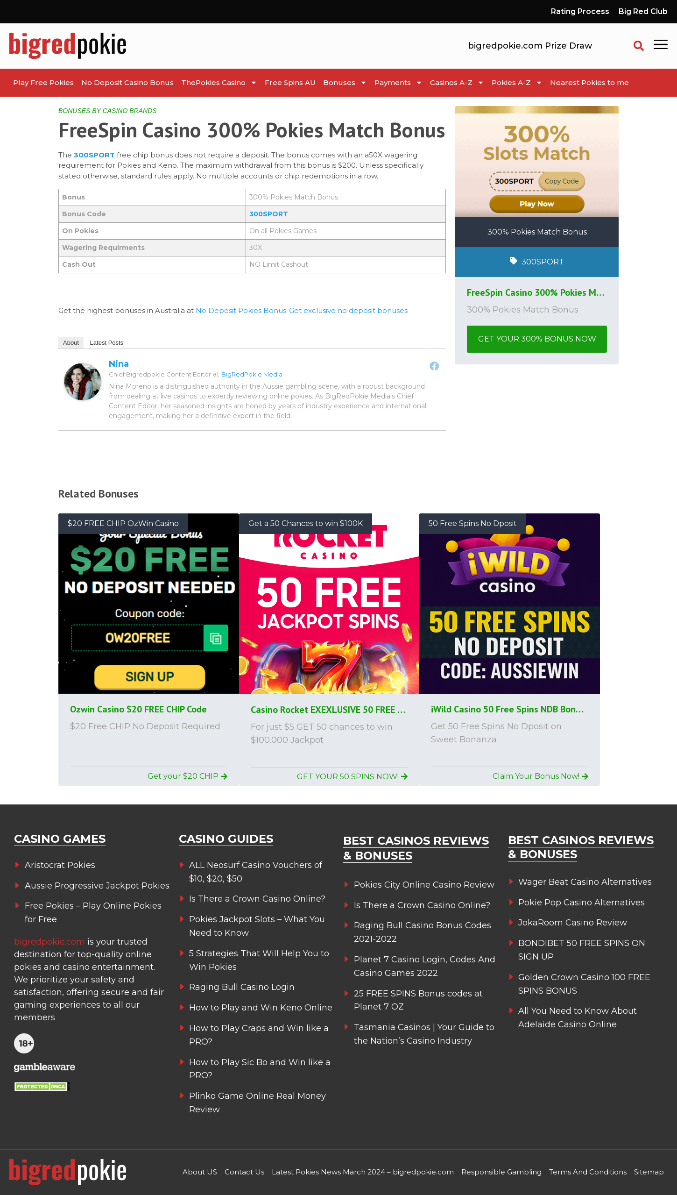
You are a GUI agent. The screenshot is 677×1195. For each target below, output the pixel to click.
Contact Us (244, 1171)
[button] (638, 45)
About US (200, 1171)
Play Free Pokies (43, 82)
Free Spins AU (290, 82)
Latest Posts (107, 342)
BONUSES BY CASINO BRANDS (107, 110)
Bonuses (345, 82)
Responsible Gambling (501, 1171)
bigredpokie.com (50, 942)
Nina (119, 364)
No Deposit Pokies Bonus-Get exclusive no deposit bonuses (302, 310)
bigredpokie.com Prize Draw (530, 46)
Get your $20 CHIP (187, 776)
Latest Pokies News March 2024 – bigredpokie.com (363, 1171)
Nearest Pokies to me (589, 82)
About (71, 342)
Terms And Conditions (588, 1171)
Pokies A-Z (517, 82)
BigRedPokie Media (251, 374)
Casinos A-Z (457, 82)
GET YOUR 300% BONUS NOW (537, 338)
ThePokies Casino (219, 82)
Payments (398, 82)
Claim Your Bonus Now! (540, 776)
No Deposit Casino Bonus (127, 82)
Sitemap (649, 1171)
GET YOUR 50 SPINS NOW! (352, 776)
